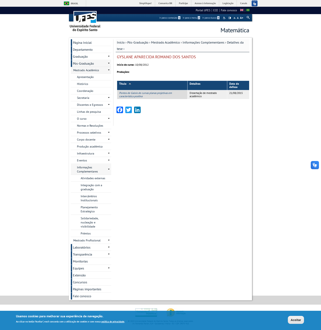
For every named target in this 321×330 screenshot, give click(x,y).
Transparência (82, 254)
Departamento (83, 49)
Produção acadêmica (90, 146)
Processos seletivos (89, 132)
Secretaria (83, 98)
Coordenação (85, 91)
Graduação (80, 56)
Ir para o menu (191, 17)
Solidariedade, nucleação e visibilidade (89, 222)
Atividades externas (93, 178)
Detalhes (195, 84)
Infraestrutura (85, 153)
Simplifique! (145, 3)
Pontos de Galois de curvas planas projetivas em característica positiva (145, 94)
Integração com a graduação (91, 187)
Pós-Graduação (137, 42)
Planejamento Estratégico (89, 209)
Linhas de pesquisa (89, 112)
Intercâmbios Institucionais (89, 198)
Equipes (78, 268)
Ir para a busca (210, 17)
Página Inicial (82, 43)
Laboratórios (81, 247)
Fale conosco (229, 10)
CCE (215, 10)
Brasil (74, 3)
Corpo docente (86, 139)
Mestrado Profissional (87, 240)
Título (125, 84)
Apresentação (85, 77)
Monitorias (80, 261)
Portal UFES (203, 10)
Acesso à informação (205, 3)
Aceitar (296, 320)
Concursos (80, 282)
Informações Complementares (203, 42)
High (229, 18)
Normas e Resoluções (90, 125)
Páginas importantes (87, 289)
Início (121, 42)
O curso (82, 119)
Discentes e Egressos (90, 105)
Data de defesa (234, 85)
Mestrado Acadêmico (165, 42)
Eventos (82, 160)
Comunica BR (165, 3)
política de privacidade (112, 321)
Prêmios (86, 233)
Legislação (228, 3)
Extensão (79, 275)
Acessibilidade (224, 18)
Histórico (82, 84)
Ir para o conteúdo (169, 17)
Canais (243, 3)
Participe (183, 3)
